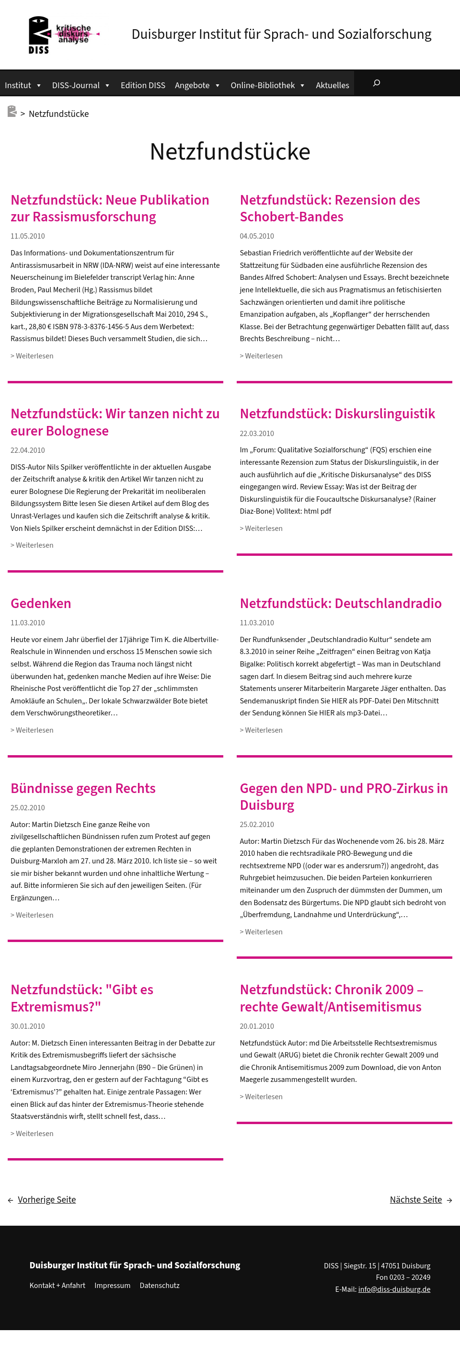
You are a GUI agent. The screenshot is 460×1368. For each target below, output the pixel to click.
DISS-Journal (81, 84)
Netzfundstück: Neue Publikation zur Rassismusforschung (110, 209)
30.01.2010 (28, 1026)
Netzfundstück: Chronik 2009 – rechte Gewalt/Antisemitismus (331, 998)
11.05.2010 (28, 236)
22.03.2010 (257, 433)
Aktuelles (332, 85)
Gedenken (41, 604)
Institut (24, 84)
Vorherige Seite (42, 1200)
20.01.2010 (257, 1026)
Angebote (198, 84)
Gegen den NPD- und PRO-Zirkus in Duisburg (344, 797)
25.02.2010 (28, 808)
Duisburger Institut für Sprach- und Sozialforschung (282, 34)
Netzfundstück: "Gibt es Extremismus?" (82, 998)
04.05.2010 (257, 236)
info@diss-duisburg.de (394, 1289)
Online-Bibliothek (269, 84)
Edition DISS (143, 85)
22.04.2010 (28, 450)
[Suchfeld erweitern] (376, 82)
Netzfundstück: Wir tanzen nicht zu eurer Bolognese (115, 422)
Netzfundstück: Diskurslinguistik (337, 414)
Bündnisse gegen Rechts (83, 789)
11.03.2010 (28, 623)
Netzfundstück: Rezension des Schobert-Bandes (330, 209)
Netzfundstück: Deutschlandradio (341, 604)
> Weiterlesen (32, 356)
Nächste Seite (421, 1200)
